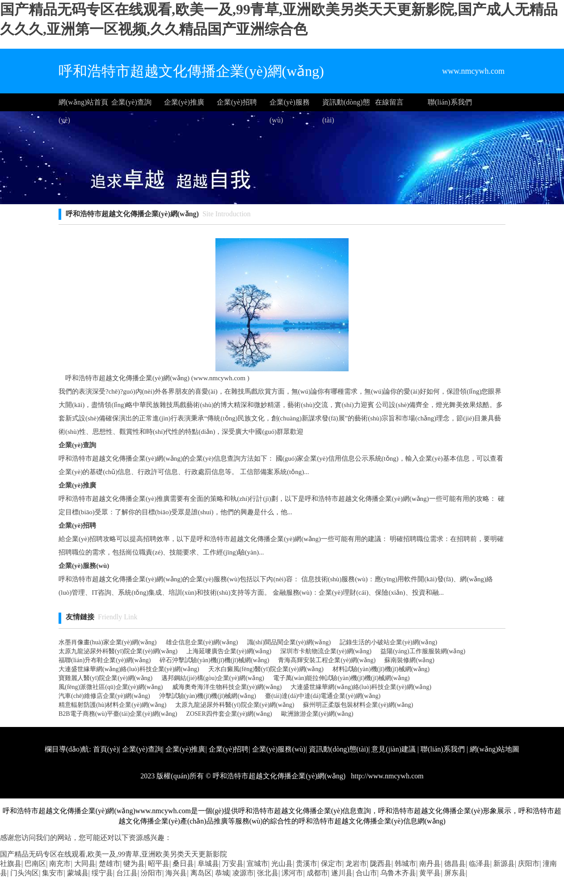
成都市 (317, 873)
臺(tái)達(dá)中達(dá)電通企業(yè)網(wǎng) (322, 696)
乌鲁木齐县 (398, 873)
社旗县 (10, 863)
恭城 (222, 873)
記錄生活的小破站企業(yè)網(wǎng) (388, 642)
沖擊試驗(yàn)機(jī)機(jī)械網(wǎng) (207, 696)
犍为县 (134, 863)
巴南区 (35, 863)
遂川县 (342, 873)
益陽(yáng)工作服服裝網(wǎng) (422, 651)
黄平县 (430, 873)
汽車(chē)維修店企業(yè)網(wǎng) (104, 696)
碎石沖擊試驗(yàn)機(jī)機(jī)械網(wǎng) (214, 660)
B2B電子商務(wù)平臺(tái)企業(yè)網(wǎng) (118, 713)
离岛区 (201, 873)
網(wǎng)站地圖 (494, 749)
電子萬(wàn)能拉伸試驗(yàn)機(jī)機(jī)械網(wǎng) (341, 678)
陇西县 (380, 863)
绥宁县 (102, 873)
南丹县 (430, 863)
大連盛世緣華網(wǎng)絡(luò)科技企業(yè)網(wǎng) (129, 669)
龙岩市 (356, 863)
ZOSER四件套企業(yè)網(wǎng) (229, 713)
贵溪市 (306, 863)
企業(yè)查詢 (131, 102)
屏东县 (455, 873)
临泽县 (479, 863)
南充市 (60, 863)
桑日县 (183, 863)
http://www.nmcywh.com (386, 776)
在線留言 (389, 102)
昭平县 (158, 863)
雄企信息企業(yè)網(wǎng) (202, 642)
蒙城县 (77, 873)
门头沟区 (24, 873)
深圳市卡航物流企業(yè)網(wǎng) (325, 651)
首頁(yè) (106, 749)
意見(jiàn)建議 (393, 749)
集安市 (52, 873)
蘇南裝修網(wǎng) (409, 660)
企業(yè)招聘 (237, 102)
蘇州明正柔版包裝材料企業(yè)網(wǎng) (358, 705)
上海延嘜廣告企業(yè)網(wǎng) (228, 651)
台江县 (127, 873)
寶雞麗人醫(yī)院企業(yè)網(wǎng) (105, 678)
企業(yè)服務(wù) (289, 104)
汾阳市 (151, 873)
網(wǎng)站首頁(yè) (83, 104)
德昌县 (455, 863)
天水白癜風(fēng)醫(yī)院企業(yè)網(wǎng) (266, 669)
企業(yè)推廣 (184, 102)
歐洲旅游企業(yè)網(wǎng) (317, 713)
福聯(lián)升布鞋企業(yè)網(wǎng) (105, 660)
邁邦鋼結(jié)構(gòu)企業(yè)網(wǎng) (212, 678)
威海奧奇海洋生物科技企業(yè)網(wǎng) (227, 687)
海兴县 (176, 873)
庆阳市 (528, 863)
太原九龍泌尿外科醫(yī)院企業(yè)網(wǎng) (118, 651)
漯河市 (292, 873)
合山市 (366, 873)
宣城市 (257, 863)
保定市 (331, 863)
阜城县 (208, 863)
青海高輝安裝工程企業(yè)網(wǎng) (326, 660)
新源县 (504, 863)
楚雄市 (109, 863)
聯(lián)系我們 (450, 102)
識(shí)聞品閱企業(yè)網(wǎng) (289, 642)
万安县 (233, 863)
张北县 (267, 873)
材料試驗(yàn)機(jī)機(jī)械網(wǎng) (381, 669)
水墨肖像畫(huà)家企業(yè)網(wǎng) (108, 642)
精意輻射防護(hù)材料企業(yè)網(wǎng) (112, 705)
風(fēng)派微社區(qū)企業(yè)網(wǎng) (111, 687)
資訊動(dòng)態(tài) (346, 104)
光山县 (282, 863)
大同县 (85, 863)
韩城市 (405, 863)
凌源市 (243, 873)
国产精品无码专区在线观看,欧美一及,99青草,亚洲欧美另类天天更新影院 (113, 854)
